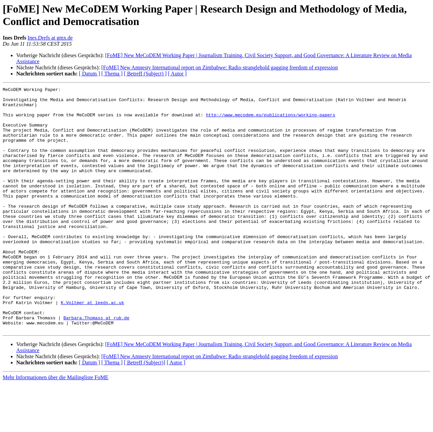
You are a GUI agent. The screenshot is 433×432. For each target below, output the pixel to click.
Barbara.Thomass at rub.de (96, 364)
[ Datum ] (89, 73)
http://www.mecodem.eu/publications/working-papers (270, 121)
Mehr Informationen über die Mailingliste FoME (55, 426)
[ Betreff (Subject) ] (145, 73)
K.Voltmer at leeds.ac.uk (92, 346)
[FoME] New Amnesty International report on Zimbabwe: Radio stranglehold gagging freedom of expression (219, 67)
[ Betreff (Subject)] (144, 411)
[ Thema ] (112, 73)
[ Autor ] (177, 73)
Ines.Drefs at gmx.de (49, 38)
